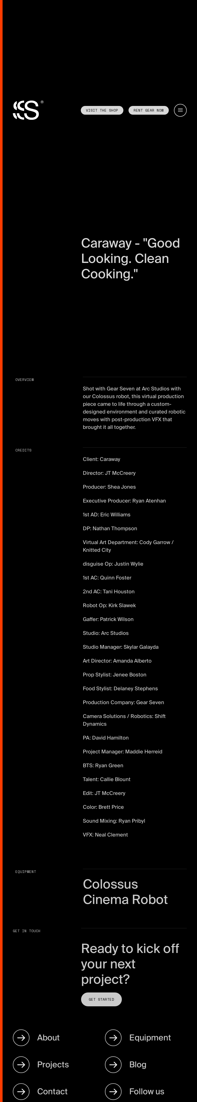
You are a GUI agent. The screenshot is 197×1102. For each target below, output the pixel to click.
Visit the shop (102, 110)
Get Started (101, 999)
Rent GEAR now (149, 110)
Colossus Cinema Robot (125, 892)
